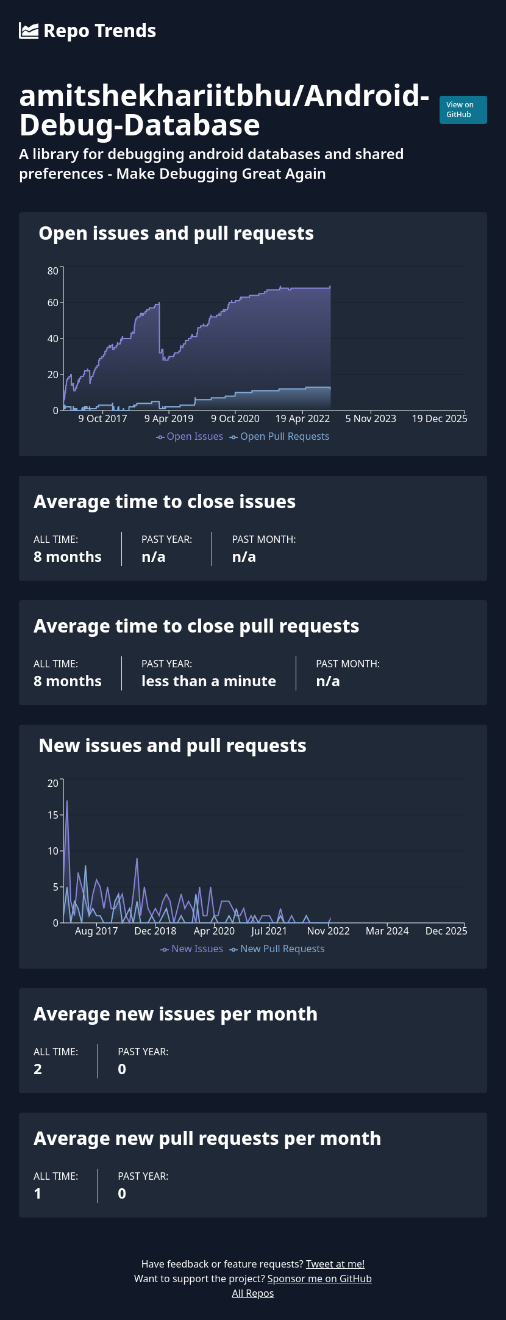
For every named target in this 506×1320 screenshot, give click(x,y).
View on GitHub (460, 109)
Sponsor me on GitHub (320, 1278)
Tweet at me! (335, 1264)
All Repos (253, 1293)
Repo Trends (87, 30)
